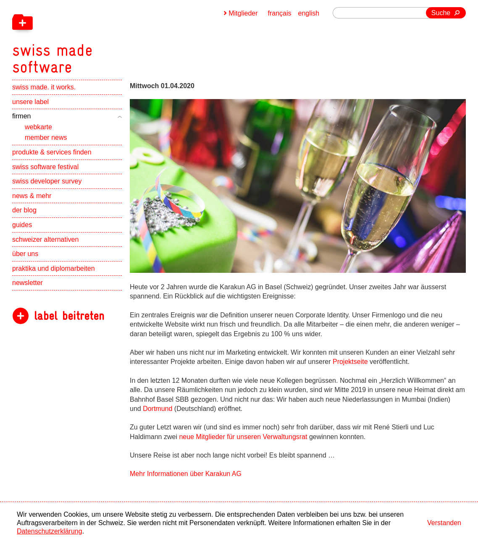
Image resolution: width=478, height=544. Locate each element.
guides (22, 224)
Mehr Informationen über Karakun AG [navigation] (186, 473)
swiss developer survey (46, 181)
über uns (25, 253)
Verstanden (444, 522)
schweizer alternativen (45, 239)
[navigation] (96, 38)
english (309, 13)
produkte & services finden (52, 152)
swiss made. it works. (44, 87)
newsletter (27, 282)
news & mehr (31, 195)
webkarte (38, 127)
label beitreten (69, 316)
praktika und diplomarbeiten (53, 268)
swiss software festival (45, 166)
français (280, 13)
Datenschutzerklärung (49, 531)
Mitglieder (242, 13)
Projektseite (350, 361)
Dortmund (157, 408)
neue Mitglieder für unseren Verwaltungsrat (243, 436)
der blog (24, 210)
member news (46, 137)
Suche (440, 12)
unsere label (30, 101)
